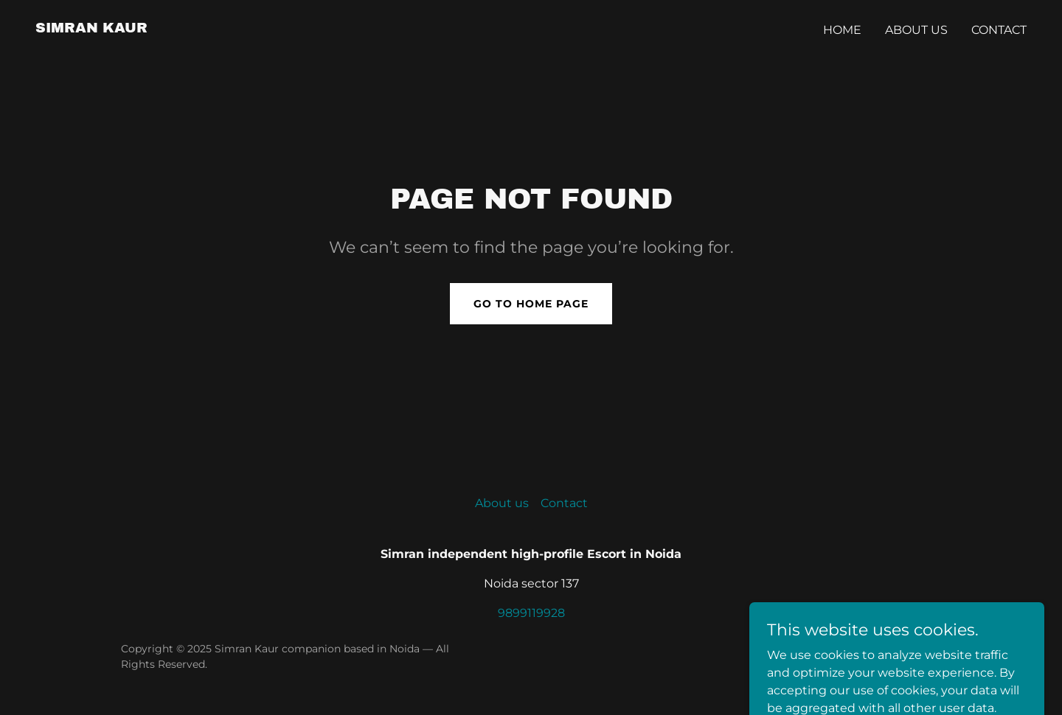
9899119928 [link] (531, 613)
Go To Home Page (531, 303)
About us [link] (916, 30)
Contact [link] (999, 30)
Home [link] (842, 30)
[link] (91, 28)
